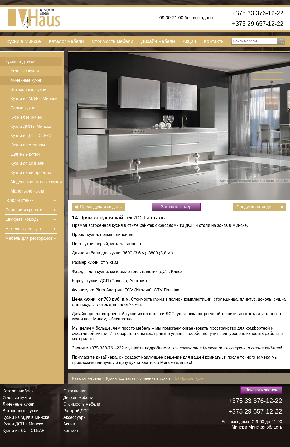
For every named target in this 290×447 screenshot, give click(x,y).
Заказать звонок (261, 390)
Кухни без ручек (26, 117)
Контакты (214, 41)
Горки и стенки (19, 200)
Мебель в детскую (23, 229)
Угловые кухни (25, 71)
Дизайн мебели (158, 41)
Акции (189, 41)
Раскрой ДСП (76, 410)
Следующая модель (256, 207)
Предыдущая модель (101, 207)
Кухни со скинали (28, 163)
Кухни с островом (28, 145)
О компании (74, 391)
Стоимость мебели (112, 41)
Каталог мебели (66, 41)
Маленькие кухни (27, 191)
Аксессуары (74, 417)
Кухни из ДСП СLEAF (31, 135)
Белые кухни (23, 108)
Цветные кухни (25, 154)
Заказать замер (176, 207)
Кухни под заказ (20, 61)
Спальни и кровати (23, 210)
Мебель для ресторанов (28, 238)
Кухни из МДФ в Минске (34, 99)
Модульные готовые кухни (36, 182)
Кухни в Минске (24, 41)
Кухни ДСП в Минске (31, 126)
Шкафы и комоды (22, 219)
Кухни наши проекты (31, 172)
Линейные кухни (26, 80)
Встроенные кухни (28, 89)
